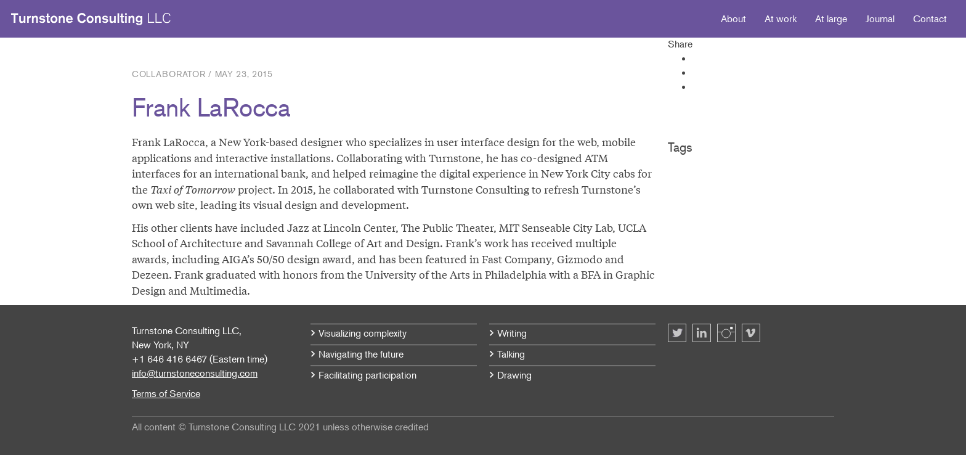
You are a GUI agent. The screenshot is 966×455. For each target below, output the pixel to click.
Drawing (514, 375)
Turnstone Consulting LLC (91, 19)
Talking (511, 354)
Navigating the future (361, 354)
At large (831, 18)
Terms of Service (166, 393)
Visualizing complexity (363, 333)
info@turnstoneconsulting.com (195, 373)
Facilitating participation (367, 375)
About (733, 18)
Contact (930, 18)
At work (781, 18)
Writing (512, 333)
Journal (880, 18)
